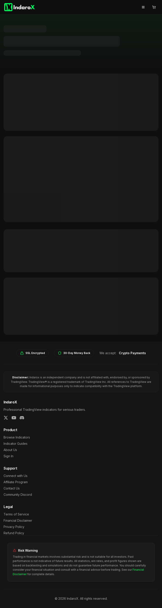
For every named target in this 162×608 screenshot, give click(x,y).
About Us (10, 450)
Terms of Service (16, 514)
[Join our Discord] (22, 417)
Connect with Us (15, 476)
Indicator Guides (15, 443)
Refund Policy (14, 533)
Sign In (8, 456)
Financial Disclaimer (18, 520)
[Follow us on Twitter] (6, 417)
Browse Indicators (17, 437)
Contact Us (12, 488)
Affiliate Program (16, 482)
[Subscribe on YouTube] (14, 417)
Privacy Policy (14, 527)
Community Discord (18, 494)
